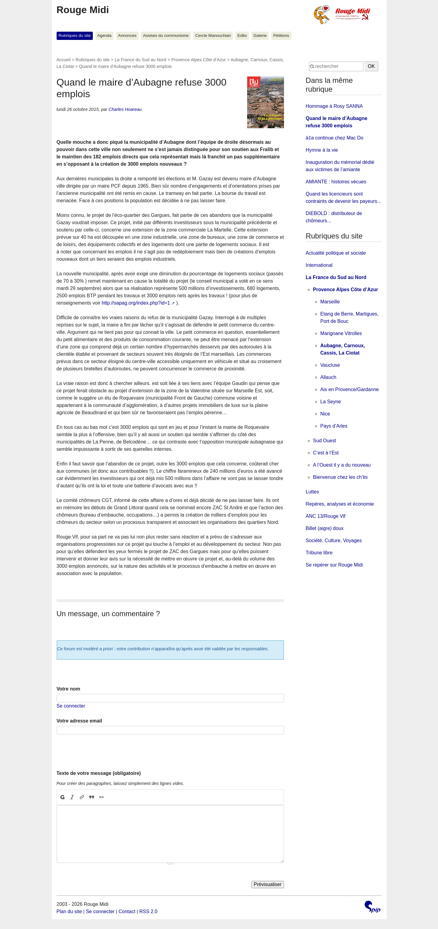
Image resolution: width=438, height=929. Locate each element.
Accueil (64, 59)
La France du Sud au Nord (140, 59)
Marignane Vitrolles (341, 333)
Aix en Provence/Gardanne (349, 389)
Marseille (330, 301)
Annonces (127, 35)
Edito (242, 35)
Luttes (312, 491)
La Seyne (330, 401)
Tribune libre (319, 552)
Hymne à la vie (322, 150)
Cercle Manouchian (213, 35)
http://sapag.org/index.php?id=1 (136, 303)
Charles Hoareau (125, 109)
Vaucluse (330, 365)
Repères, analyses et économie (340, 504)
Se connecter (71, 705)
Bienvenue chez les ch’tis (340, 477)
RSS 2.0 (148, 911)
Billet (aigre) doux (325, 528)
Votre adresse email (79, 720)
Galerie (260, 35)
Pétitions (281, 35)
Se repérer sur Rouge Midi (334, 564)
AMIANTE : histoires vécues (336, 181)
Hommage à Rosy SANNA (334, 106)
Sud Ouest (324, 440)
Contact (126, 911)
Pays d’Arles (333, 426)
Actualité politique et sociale (336, 253)
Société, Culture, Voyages (334, 540)
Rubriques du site (74, 35)
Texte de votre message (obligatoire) (99, 773)
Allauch (328, 377)
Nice (325, 413)
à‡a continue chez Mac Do (334, 137)
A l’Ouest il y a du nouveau (341, 465)
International (319, 265)
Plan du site (69, 911)
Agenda (104, 35)
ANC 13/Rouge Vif (325, 516)
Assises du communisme (166, 35)
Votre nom (68, 688)
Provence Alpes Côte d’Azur (198, 59)
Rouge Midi (83, 9)
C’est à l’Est (325, 452)
